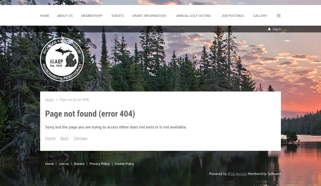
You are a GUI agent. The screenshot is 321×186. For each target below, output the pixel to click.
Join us (64, 163)
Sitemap (80, 138)
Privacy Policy (100, 163)
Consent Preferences (17, 2)
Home (49, 99)
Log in (277, 29)
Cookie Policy (124, 163)
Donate (79, 163)
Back (64, 138)
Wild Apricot (237, 173)
